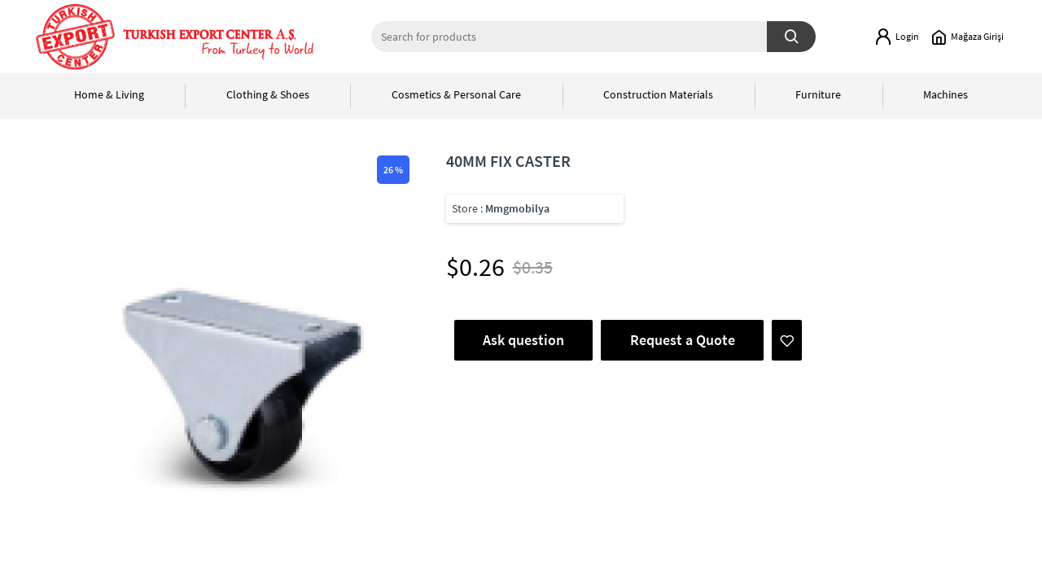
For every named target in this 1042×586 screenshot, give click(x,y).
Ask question (523, 339)
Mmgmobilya (517, 208)
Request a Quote (682, 339)
